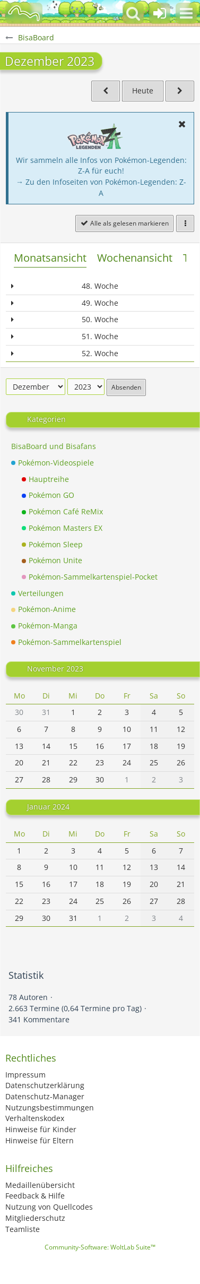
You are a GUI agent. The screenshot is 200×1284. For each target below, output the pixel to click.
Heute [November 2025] (142, 90)
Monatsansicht (50, 258)
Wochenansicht (134, 258)
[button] (186, 13)
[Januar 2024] (180, 91)
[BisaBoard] (24, 13)
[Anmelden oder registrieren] (159, 13)
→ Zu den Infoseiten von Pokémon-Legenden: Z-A (101, 187)
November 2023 (55, 668)
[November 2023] (105, 91)
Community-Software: (100, 1247)
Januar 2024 (48, 807)
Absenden (126, 387)
